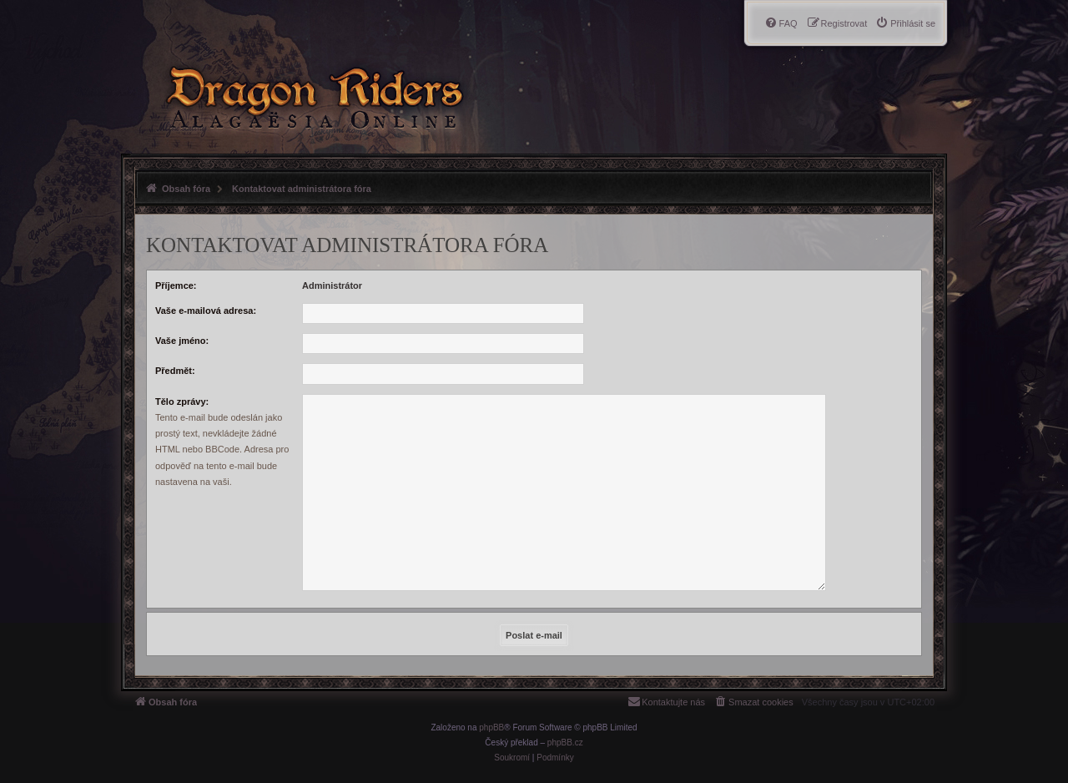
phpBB (491, 727)
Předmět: (175, 371)
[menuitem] (905, 23)
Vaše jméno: (182, 341)
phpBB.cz (565, 742)
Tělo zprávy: (182, 402)
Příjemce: (176, 285)
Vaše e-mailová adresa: (205, 311)
